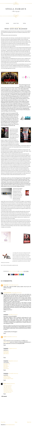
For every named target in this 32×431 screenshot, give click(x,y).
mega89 (4, 336)
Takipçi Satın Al (6, 376)
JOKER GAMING (6, 342)
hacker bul (5, 365)
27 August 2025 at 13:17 (12, 348)
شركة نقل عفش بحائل (7, 387)
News (24, 23)
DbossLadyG (5, 285)
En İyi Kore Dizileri (7, 377)
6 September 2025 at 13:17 (13, 361)
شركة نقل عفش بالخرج (7, 388)
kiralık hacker (6, 351)
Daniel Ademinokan (7, 292)
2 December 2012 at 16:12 (12, 314)
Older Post (29, 422)
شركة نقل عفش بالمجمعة (7, 390)
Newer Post (3, 422)
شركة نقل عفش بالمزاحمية (8, 391)
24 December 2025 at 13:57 (13, 373)
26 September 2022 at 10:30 (12, 336)
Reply (4, 289)
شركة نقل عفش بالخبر (7, 392)
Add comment (4, 396)
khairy (4, 383)
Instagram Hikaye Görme (8, 378)
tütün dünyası (6, 353)
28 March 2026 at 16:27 (10, 383)
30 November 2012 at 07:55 (16, 292)
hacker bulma (6, 352)
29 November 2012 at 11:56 (13, 285)
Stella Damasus (16, 9)
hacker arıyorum (6, 363)
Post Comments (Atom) (10, 424)
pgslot (4, 339)
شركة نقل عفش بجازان (7, 385)
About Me (16, 23)
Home (7, 23)
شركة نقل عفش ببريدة (7, 386)
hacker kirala (6, 368)
